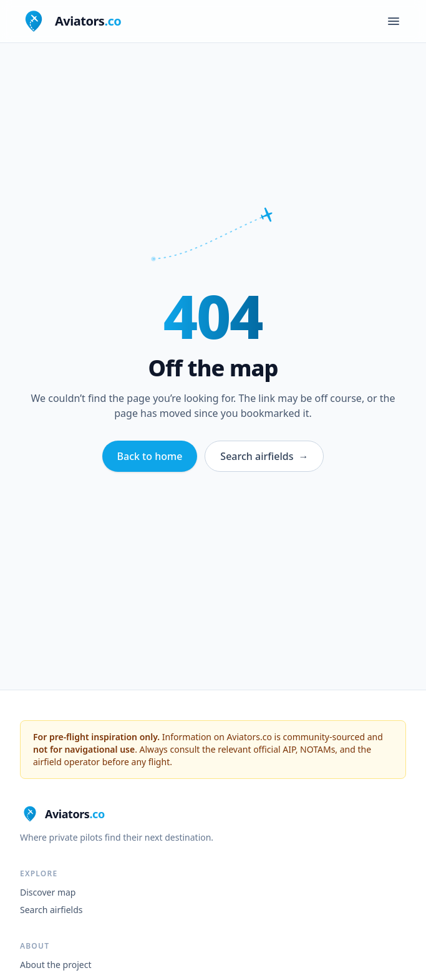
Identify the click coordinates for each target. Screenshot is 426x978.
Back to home (150, 456)
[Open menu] (393, 21)
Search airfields (264, 456)
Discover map (47, 892)
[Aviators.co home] (70, 21)
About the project (55, 965)
